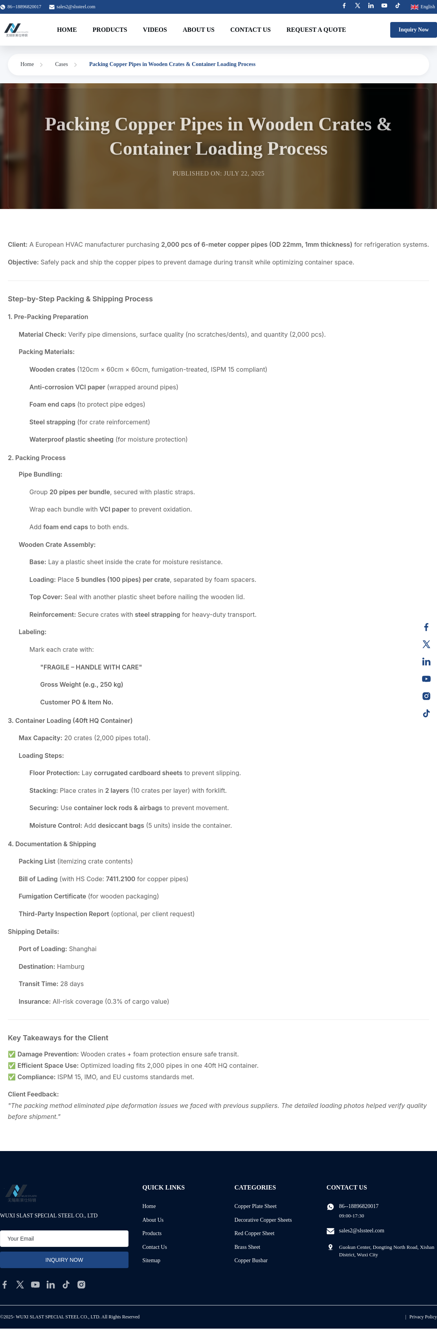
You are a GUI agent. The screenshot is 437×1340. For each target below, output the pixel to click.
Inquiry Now (413, 30)
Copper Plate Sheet (256, 1206)
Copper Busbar (251, 1260)
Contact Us (250, 29)
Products (110, 29)
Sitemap (151, 1260)
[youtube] (35, 1284)
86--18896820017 (358, 1206)
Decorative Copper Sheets (263, 1220)
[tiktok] (66, 1284)
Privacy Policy (423, 1317)
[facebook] (4, 1284)
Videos (155, 29)
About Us (199, 29)
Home (67, 29)
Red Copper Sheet (255, 1233)
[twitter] (20, 1284)
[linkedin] (50, 1284)
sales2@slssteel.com (76, 6)
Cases (61, 64)
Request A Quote (316, 29)
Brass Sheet (248, 1247)
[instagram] (81, 1284)
